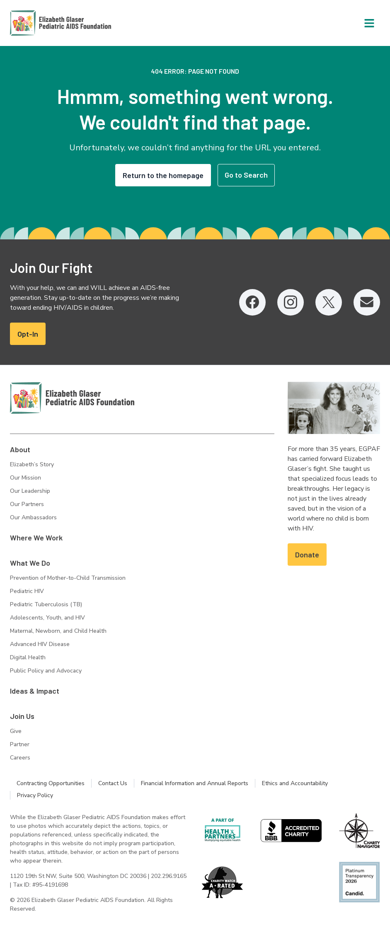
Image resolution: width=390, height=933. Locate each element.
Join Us (22, 716)
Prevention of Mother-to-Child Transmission (68, 578)
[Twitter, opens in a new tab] (328, 302)
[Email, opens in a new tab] (367, 302)
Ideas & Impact (34, 690)
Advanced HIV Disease (40, 644)
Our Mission (25, 478)
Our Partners (27, 504)
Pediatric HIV (27, 591)
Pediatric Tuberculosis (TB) (46, 604)
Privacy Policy (35, 795)
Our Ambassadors (33, 517)
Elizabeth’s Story (32, 464)
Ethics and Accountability (295, 783)
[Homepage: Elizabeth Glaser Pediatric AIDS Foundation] (39, 23)
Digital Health (28, 657)
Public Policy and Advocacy (46, 671)
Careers (20, 758)
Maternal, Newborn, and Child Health (58, 631)
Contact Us (112, 783)
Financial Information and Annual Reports (194, 783)
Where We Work (36, 537)
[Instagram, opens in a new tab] (290, 302)
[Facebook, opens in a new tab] (252, 302)
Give (16, 731)
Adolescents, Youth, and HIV (47, 618)
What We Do (30, 562)
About (20, 449)
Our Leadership (30, 491)
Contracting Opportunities (51, 783)
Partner (19, 744)
